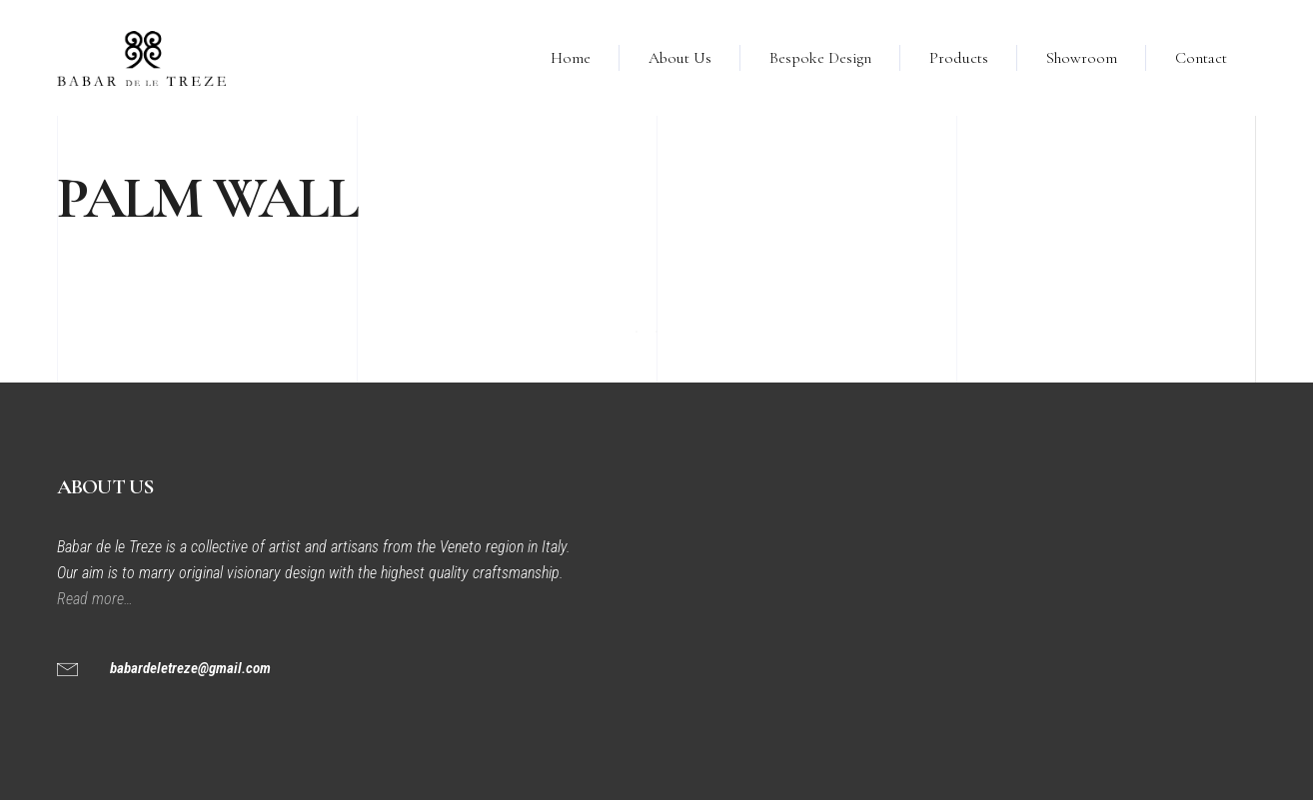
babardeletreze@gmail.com (190, 668)
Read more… (97, 598)
